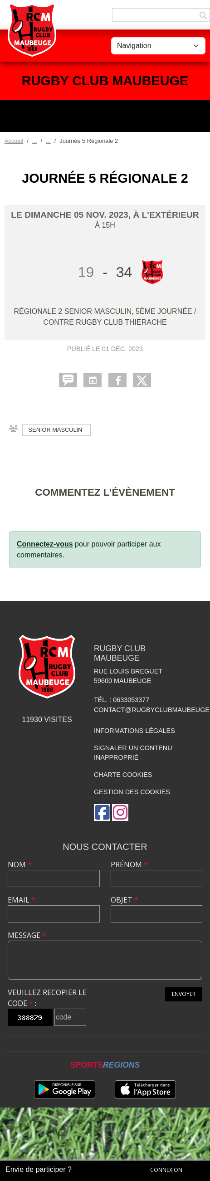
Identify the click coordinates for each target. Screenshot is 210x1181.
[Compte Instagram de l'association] (120, 812)
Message (27, 935)
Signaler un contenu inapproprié (133, 752)
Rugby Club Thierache (121, 322)
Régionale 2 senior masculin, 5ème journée (104, 311)
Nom (20, 864)
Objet (124, 900)
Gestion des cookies (132, 791)
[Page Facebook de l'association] (102, 812)
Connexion (166, 1170)
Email (21, 900)
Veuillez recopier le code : (47, 997)
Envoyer (183, 994)
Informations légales (134, 730)
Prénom (129, 864)
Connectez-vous (45, 544)
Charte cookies (123, 774)
